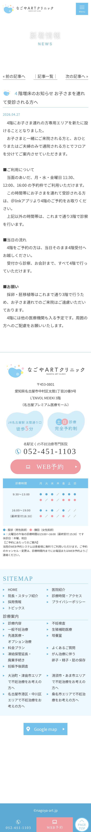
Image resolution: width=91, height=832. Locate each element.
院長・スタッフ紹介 (23, 595)
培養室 (57, 635)
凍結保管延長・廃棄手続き (19, 656)
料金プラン (16, 647)
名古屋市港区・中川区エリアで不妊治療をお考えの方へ (25, 700)
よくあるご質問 (63, 647)
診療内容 (14, 623)
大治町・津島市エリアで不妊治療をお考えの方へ (25, 681)
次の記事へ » (77, 76)
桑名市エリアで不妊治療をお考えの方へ (68, 697)
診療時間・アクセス (67, 595)
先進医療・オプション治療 (19, 638)
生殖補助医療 (62, 629)
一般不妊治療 (18, 629)
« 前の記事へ (14, 76)
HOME (12, 589)
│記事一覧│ (45, 76)
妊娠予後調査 (18, 666)
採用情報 (14, 601)
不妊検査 (58, 623)
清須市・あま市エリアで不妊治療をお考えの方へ (68, 681)
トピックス (16, 607)
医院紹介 (58, 589)
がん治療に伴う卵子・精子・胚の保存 (68, 656)
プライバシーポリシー (68, 601)
